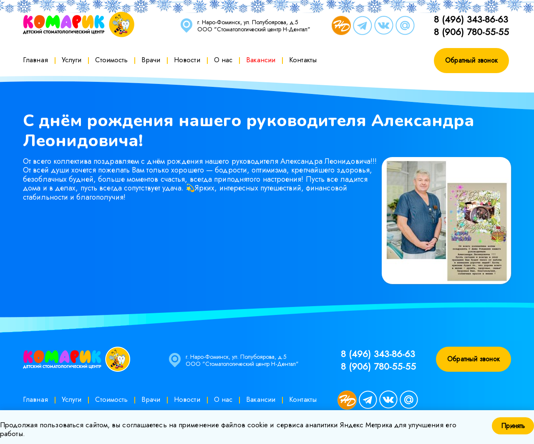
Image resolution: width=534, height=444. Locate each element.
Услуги (72, 59)
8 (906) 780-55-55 (471, 31)
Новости (187, 59)
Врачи (150, 59)
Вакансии (260, 59)
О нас (223, 59)
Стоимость (111, 59)
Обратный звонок (471, 60)
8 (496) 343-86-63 (471, 19)
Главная (35, 59)
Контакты (303, 59)
